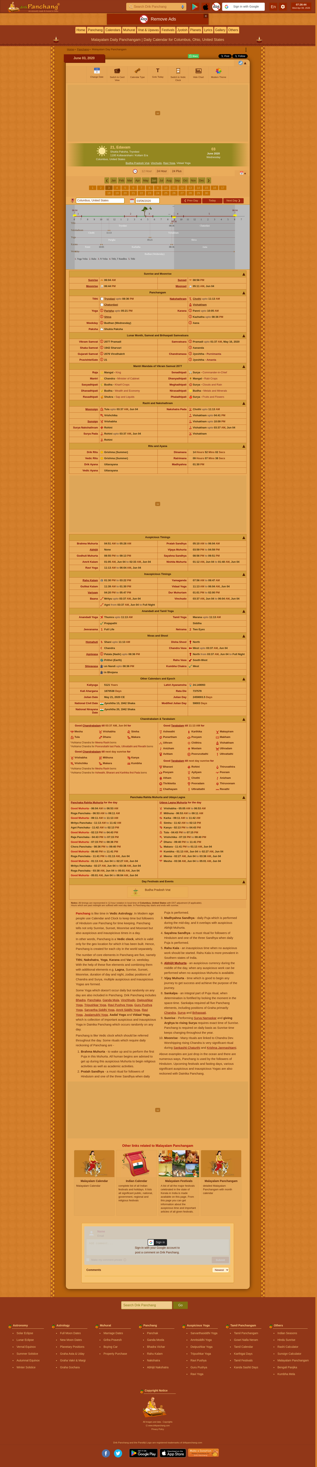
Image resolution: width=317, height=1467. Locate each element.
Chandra (170, 1012)
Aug (169, 180)
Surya (182, 1012)
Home (80, 30)
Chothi (197, 298)
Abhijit (94, 549)
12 (182, 187)
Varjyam (93, 592)
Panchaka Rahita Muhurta (87, 802)
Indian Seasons (287, 1333)
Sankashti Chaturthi (187, 1047)
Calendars (112, 30)
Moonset (181, 286)
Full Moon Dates (70, 1333)
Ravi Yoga (169, 163)
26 (174, 193)
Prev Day (191, 200)
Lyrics (208, 30)
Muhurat (129, 30)
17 (222, 187)
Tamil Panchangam (246, 1333)
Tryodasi (109, 298)
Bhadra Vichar (156, 1346)
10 (165, 187)
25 (165, 193)
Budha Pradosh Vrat (137, 163)
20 (125, 193)
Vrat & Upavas (148, 30)
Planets (195, 30)
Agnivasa (92, 654)
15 (206, 187)
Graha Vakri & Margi (73, 1360)
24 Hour (162, 171)
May (145, 180)
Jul (161, 180)
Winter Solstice (25, 1367)
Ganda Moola (155, 1339)
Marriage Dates (113, 1333)
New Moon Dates (71, 1339)
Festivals (168, 30)
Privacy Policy (157, 1429)
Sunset (182, 280)
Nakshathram (178, 298)
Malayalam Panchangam (293, 1360)
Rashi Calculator (287, 1346)
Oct (185, 180)
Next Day (233, 200)
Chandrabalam (92, 725)
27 (182, 193)
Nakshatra (153, 1360)
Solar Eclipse (24, 1333)
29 (198, 193)
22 (141, 193)
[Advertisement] (157, 113)
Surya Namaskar (205, 1018)
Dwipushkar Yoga (201, 1346)
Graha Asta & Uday (72, 1353)
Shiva (107, 316)
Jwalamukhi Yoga (96, 1014)
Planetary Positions (72, 1346)
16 (214, 187)
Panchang (95, 30)
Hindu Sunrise (286, 1339)
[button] (243, 7)
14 (198, 187)
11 (174, 187)
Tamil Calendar (243, 1346)
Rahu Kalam (90, 580)
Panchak (152, 1333)
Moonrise (92, 286)
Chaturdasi (111, 304)
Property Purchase (115, 1353)
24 (157, 193)
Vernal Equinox (26, 1346)
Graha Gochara (70, 1367)
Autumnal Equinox (28, 1360)
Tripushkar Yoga (95, 1005)
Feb (121, 180)
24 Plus (177, 171)
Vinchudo (156, 163)
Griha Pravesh (112, 1339)
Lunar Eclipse (25, 1339)
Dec (201, 180)
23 (149, 193)
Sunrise (93, 280)
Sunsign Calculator (289, 1353)
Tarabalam (177, 725)
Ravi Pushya (198, 1360)
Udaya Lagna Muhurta (173, 802)
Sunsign (92, 421)
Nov (193, 180)
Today (212, 200)
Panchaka (94, 1000)
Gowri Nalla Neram (246, 1339)
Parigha (109, 310)
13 (190, 187)
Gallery (220, 30)
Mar (129, 180)
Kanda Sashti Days (246, 1367)
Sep (177, 180)
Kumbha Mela (286, 1374)
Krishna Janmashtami (221, 1047)
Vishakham (200, 304)
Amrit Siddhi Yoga (128, 1009)
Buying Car (110, 1346)
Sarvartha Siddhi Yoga (99, 1009)
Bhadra (81, 1000)
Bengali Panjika (287, 1367)
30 (206, 193)
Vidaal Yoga (183, 163)
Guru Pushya (198, 1367)
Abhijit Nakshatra (157, 1367)
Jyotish (182, 30)
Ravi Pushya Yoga (120, 1005)
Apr (137, 180)
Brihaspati (199, 1012)
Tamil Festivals (243, 1360)
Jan (113, 180)
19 (117, 193)
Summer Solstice (27, 1353)
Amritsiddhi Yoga (201, 1339)
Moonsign (91, 409)
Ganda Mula (111, 1000)
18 (109, 193)
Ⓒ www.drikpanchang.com (158, 1425)
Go (180, 1305)
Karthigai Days (243, 1353)
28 (190, 193)
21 (133, 193)
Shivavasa (91, 666)
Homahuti (92, 641)
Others (233, 30)
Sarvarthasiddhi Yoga (203, 1333)
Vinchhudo (128, 1000)
